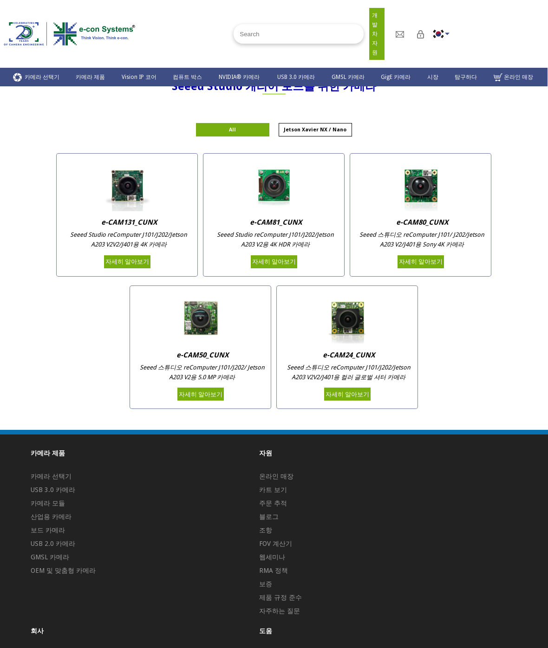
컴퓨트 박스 (187, 77)
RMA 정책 (273, 570)
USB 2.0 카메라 (53, 543)
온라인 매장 (513, 77)
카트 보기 (273, 489)
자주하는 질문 (279, 611)
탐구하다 (466, 77)
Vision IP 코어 (139, 77)
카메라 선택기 (36, 77)
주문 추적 (273, 503)
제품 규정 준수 (280, 597)
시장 (432, 77)
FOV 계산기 (275, 543)
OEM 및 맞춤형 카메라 (63, 570)
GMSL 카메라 (348, 77)
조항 (265, 530)
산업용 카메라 (51, 516)
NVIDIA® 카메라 (240, 77)
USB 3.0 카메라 (296, 77)
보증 (265, 584)
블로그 (269, 516)
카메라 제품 (90, 77)
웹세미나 (272, 557)
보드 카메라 (48, 530)
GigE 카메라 (396, 77)
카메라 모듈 (48, 503)
